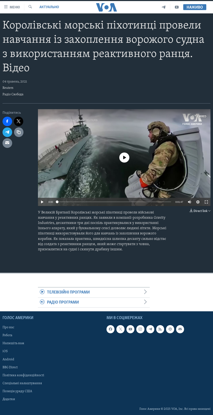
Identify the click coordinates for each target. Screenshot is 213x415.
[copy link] (19, 132)
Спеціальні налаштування (22, 383)
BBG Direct (10, 367)
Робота (7, 335)
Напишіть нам (13, 343)
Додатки (9, 399)
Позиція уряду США (17, 391)
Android (8, 359)
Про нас (8, 327)
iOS (5, 351)
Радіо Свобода (13, 94)
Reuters (8, 88)
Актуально (49, 7)
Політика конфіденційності (23, 375)
